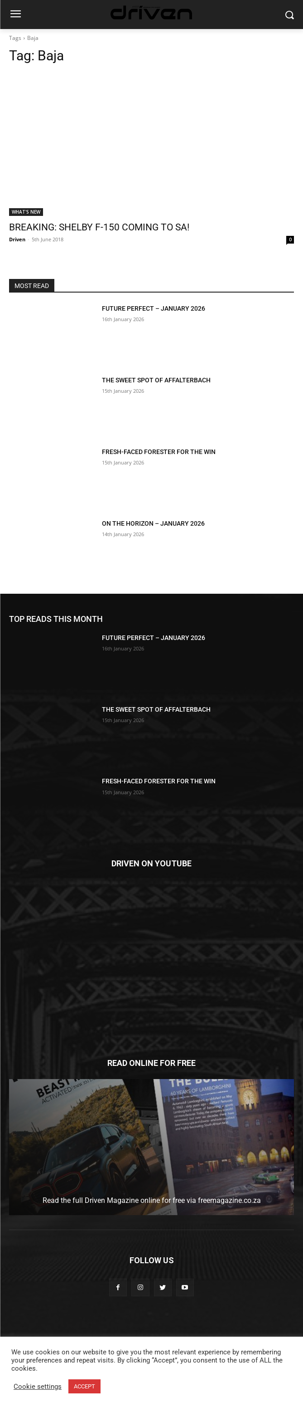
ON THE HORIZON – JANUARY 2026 (153, 523)
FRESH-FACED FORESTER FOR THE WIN (159, 451)
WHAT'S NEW (26, 212)
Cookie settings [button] (38, 1387)
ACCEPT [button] (84, 1386)
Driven (17, 239)
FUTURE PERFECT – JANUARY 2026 (153, 308)
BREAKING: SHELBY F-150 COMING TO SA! (99, 227)
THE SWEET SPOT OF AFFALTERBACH (156, 380)
